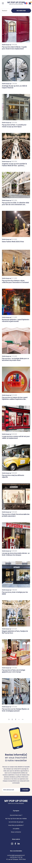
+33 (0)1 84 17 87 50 (16, 857)
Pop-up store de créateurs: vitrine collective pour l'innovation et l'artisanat (15, 281)
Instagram (12, 844)
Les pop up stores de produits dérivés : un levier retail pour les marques (16, 554)
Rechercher (21, 11)
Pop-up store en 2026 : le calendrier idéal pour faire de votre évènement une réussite (15, 204)
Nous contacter (16, 832)
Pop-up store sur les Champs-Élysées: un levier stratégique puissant (15, 710)
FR (26, 3)
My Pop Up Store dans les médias (16, 819)
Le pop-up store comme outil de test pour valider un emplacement (16, 437)
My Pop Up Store (16, 3)
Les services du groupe (16, 822)
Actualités (16, 829)
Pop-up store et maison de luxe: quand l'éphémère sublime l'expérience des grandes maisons (14, 399)
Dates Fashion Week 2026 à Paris (13, 241)
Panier (30, 3)
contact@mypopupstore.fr (16, 855)
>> (22, 719)
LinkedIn (19, 844)
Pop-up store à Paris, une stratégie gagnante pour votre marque (13, 671)
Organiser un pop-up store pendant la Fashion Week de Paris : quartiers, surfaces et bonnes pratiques (14, 165)
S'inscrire (25, 789)
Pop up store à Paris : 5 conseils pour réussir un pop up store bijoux (14, 125)
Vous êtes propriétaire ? (16, 825)
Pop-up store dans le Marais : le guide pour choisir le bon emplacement (14, 48)
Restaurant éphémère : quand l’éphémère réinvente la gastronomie (15, 320)
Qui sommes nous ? (16, 815)
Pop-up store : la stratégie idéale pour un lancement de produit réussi (15, 359)
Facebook (15, 844)
